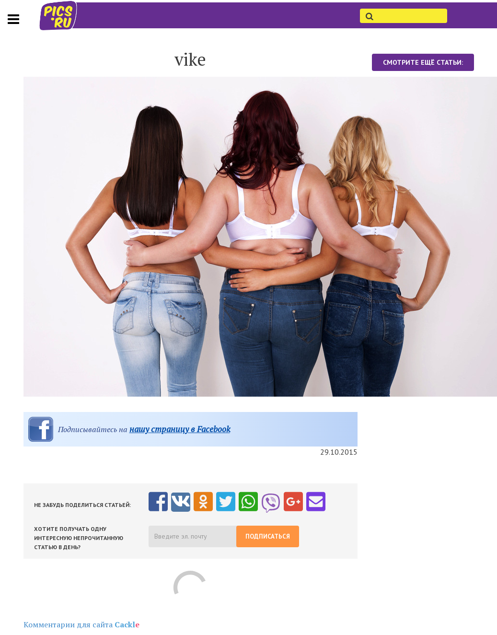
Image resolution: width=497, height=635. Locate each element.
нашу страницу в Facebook (179, 429)
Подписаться (267, 536)
